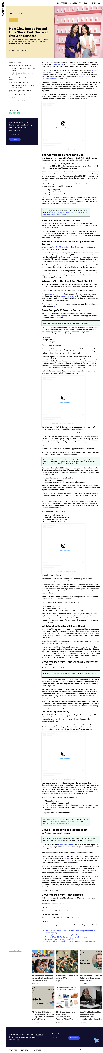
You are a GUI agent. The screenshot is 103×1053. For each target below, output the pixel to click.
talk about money (55, 172)
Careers (96, 3)
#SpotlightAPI (57, 212)
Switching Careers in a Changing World (59, 939)
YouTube (37, 1050)
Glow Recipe (58, 64)
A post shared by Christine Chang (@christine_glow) (63, 571)
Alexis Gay (53, 294)
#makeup (51, 821)
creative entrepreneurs (65, 845)
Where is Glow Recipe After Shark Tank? (20, 78)
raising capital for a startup (88, 184)
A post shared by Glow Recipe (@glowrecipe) (63, 149)
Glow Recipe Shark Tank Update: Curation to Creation (20, 91)
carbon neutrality (82, 76)
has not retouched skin (50, 79)
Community (75, 3)
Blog (86, 3)
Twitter (13, 1050)
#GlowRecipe (67, 212)
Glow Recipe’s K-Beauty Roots (19, 82)
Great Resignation (62, 247)
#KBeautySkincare (78, 212)
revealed (59, 223)
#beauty (57, 821)
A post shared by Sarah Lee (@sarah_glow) (63, 423)
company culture (66, 296)
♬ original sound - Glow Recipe (65, 213)
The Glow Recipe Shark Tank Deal (20, 65)
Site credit (97, 1050)
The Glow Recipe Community (21, 95)
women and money (67, 231)
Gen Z (68, 858)
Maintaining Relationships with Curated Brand (23, 86)
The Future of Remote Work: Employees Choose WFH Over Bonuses (70, 941)
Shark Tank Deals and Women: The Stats (23, 69)
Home (10, 13)
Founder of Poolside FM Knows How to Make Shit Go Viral (66, 937)
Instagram (25, 1050)
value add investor (69, 203)
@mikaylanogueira (49, 819)
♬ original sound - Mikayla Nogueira (64, 822)
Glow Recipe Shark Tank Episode (20, 101)
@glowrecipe (47, 210)
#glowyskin (65, 821)
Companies (62, 3)
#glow (72, 821)
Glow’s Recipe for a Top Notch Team (21, 98)
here (54, 306)
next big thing (62, 316)
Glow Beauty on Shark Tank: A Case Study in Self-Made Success (23, 74)
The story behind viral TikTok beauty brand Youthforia (65, 935)
